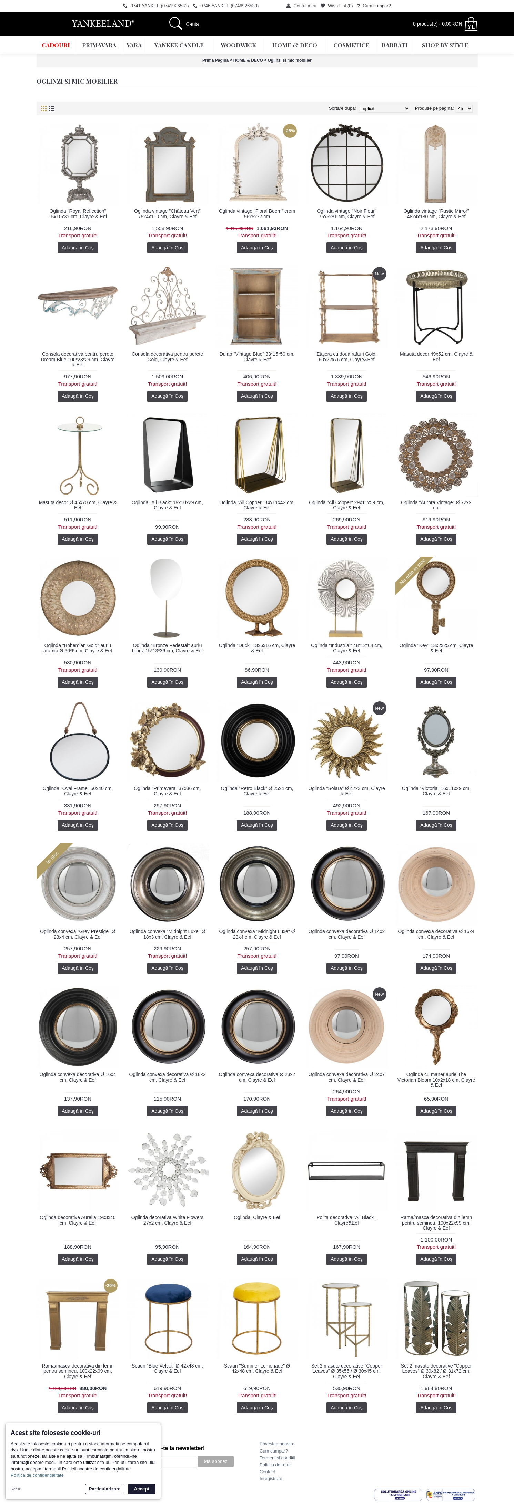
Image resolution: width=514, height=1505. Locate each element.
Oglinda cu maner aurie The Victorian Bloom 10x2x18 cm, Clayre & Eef (436, 1080)
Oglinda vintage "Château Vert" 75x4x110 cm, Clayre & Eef (167, 213)
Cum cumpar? (274, 1451)
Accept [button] (141, 1489)
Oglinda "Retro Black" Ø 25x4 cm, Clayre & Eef (257, 791)
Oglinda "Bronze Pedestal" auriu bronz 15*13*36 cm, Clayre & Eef (167, 648)
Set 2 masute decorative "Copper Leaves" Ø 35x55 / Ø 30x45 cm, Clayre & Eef (346, 1371)
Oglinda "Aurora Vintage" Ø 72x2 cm (436, 505)
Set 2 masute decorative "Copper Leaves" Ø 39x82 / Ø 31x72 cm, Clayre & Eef (436, 1371)
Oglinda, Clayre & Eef (257, 1217)
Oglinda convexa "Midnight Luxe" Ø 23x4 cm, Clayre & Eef (257, 934)
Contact (267, 1471)
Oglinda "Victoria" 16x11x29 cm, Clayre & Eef (436, 791)
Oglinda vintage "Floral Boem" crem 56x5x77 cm (257, 213)
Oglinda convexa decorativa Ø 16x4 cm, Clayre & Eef (436, 934)
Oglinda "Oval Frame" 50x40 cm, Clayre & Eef (78, 791)
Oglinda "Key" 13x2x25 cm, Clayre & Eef (436, 648)
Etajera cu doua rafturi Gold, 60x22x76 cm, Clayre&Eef (346, 356)
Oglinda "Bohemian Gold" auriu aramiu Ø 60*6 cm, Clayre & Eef (77, 648)
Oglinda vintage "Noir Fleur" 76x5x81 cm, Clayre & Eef (346, 213)
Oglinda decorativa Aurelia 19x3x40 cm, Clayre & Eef (77, 1220)
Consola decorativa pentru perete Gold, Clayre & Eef (167, 356)
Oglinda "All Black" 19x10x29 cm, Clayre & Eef (167, 505)
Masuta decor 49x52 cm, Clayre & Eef (436, 356)
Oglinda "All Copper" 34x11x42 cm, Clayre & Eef (257, 505)
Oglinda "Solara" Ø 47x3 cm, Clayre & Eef (346, 791)
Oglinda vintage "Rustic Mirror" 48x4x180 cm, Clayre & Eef (436, 213)
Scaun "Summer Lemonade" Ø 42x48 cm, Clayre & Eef (257, 1368)
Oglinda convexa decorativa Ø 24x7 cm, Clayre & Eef (347, 1077)
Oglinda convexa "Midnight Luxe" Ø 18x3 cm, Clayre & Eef (167, 934)
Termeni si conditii (277, 1457)
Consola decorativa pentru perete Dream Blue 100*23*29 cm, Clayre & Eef (78, 359)
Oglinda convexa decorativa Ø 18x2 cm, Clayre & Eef (167, 1077)
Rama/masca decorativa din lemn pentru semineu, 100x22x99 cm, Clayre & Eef (436, 1223)
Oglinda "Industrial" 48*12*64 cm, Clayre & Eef (346, 648)
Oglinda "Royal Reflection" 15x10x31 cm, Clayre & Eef (78, 213)
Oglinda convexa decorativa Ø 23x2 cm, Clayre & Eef (257, 1077)
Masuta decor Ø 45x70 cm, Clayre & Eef (78, 505)
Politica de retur (275, 1464)
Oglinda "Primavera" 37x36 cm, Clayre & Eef (167, 791)
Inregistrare (271, 1478)
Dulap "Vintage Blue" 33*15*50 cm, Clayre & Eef (257, 356)
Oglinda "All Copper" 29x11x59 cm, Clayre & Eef (346, 505)
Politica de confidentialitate (37, 1475)
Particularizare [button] (105, 1489)
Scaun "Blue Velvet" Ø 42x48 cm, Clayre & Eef (167, 1368)
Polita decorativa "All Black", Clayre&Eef (346, 1220)
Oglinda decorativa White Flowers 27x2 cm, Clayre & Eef (167, 1220)
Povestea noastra (277, 1443)
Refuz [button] (16, 1489)
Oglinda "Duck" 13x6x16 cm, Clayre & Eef (257, 648)
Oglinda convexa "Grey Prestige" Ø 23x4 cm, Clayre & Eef (77, 934)
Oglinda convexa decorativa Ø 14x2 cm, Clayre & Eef (347, 934)
